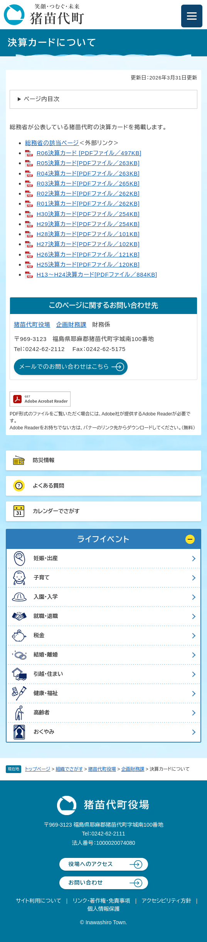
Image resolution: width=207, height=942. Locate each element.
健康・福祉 (46, 693)
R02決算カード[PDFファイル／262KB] (88, 193)
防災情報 (43, 460)
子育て (42, 577)
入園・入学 (46, 597)
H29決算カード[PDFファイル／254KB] (88, 224)
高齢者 (42, 712)
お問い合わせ (86, 883)
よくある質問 (48, 486)
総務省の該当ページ (52, 143)
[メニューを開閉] (191, 16)
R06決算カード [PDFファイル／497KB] (89, 153)
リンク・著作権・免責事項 (101, 901)
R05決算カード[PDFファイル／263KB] (88, 163)
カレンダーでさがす (56, 511)
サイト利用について (38, 901)
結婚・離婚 (46, 655)
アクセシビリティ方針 (166, 901)
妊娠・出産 (46, 558)
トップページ (37, 769)
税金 (39, 635)
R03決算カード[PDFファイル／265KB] (88, 183)
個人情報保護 (104, 909)
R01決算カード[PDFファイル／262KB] (88, 203)
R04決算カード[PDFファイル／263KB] (88, 173)
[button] (103, 539)
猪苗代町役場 (102, 769)
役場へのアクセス (91, 864)
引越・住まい (48, 674)
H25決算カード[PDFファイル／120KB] (88, 264)
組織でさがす (69, 769)
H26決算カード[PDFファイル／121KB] (88, 254)
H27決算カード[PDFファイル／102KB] (88, 244)
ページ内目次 (42, 99)
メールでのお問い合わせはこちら (64, 366)
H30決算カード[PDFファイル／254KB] (88, 214)
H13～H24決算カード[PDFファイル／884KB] (97, 274)
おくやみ (44, 732)
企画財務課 (133, 769)
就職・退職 (46, 616)
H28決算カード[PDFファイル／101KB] (88, 234)
